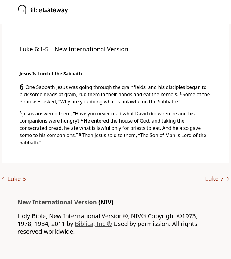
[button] (124, 20)
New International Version (57, 202)
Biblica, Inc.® (93, 224)
